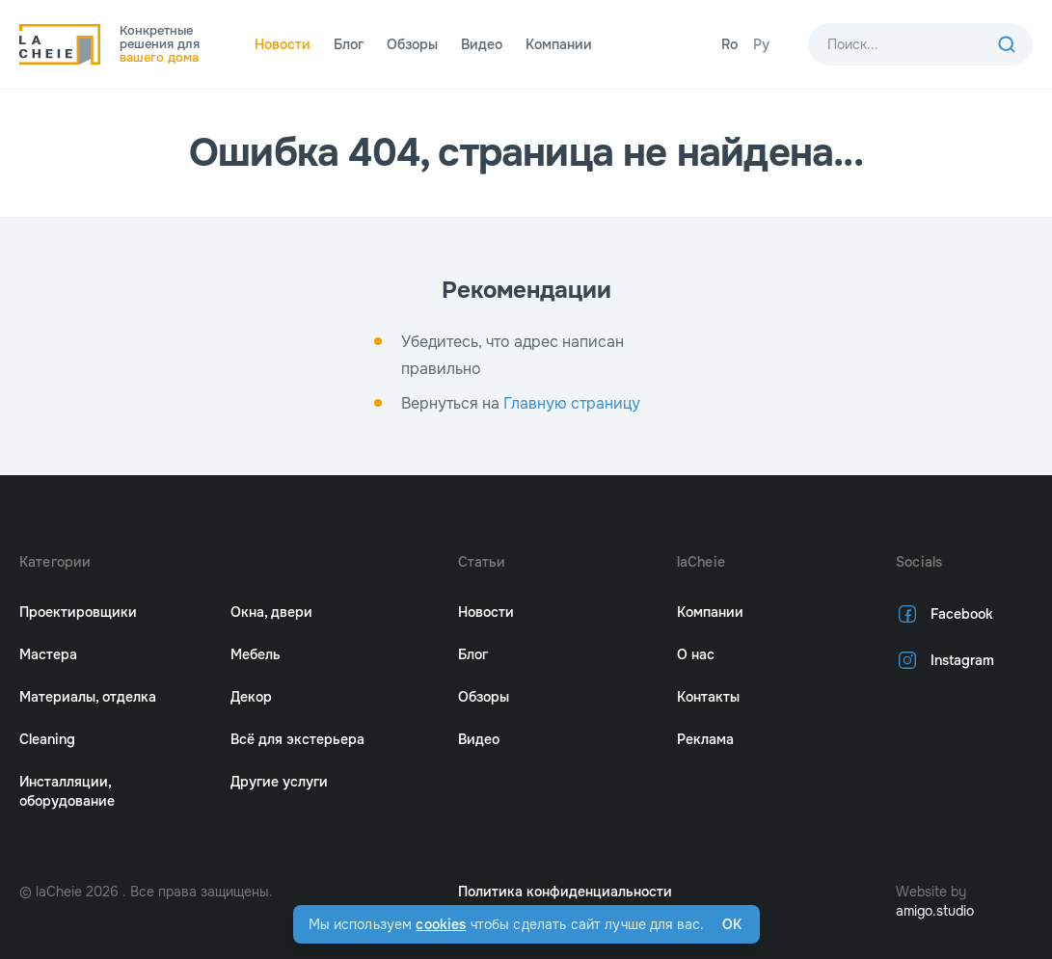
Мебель (255, 654)
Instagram (945, 660)
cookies (441, 924)
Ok (732, 924)
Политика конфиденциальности (565, 891)
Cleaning (47, 739)
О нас (696, 654)
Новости (282, 44)
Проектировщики (78, 612)
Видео (481, 44)
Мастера (48, 654)
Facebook (944, 614)
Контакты (708, 697)
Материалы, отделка (87, 697)
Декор (251, 697)
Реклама (705, 739)
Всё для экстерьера (297, 739)
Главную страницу (571, 403)
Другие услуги (279, 781)
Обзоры (412, 44)
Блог (349, 44)
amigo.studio (935, 910)
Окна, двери (271, 612)
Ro (729, 44)
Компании (559, 44)
